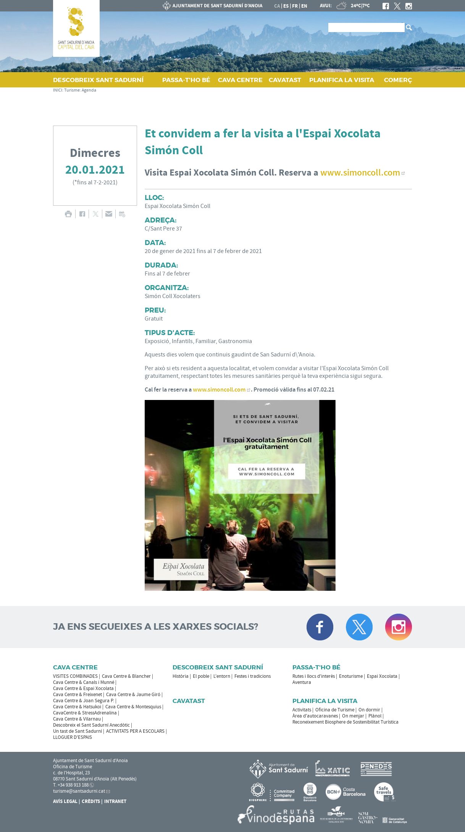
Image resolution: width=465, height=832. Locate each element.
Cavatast (189, 701)
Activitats (301, 710)
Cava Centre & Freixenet (77, 695)
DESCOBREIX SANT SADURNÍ (98, 80)
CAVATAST (285, 80)
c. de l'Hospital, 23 (71, 773)
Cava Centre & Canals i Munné (83, 682)
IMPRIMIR (68, 214)
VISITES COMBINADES (75, 676)
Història (181, 676)
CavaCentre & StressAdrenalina (85, 713)
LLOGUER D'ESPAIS (72, 737)
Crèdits (91, 801)
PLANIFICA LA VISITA (341, 80)
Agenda (89, 90)
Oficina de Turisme (334, 710)
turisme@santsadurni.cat (79, 791)
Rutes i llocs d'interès (313, 676)
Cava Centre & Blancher (126, 676)
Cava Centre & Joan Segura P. (83, 701)
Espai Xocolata (382, 676)
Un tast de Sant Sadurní (77, 731)
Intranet (115, 801)
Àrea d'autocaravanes (315, 716)
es (286, 6)
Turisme (72, 90)
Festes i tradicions (252, 676)
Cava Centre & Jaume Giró (133, 695)
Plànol (374, 716)
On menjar (353, 716)
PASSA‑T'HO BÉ (186, 80)
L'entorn (221, 676)
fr (295, 6)
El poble (201, 676)
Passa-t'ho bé (316, 667)
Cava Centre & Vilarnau (77, 719)
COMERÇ (398, 80)
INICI (57, 90)
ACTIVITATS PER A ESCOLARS (135, 731)
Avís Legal (65, 801)
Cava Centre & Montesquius (133, 707)
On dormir (369, 710)
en (304, 6)
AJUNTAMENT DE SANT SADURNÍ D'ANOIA (213, 5)
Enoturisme (351, 676)
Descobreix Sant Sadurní (218, 667)
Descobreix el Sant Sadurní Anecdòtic (91, 725)
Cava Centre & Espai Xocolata (83, 688)
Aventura (301, 682)
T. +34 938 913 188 (71, 785)
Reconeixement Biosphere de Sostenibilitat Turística (345, 722)
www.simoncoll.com (219, 390)
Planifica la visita (324, 701)
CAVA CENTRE (240, 80)
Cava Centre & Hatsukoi (77, 707)
